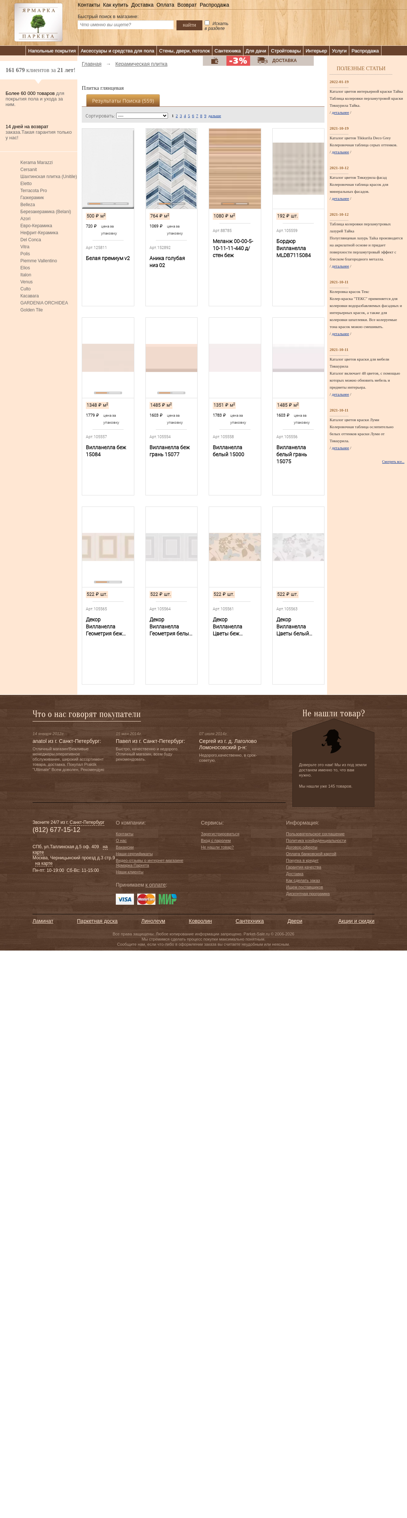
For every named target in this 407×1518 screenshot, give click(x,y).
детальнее (340, 112)
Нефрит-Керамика (39, 232)
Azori (25, 218)
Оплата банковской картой (311, 854)
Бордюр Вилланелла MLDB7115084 (293, 248)
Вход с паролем (216, 840)
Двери (294, 921)
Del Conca (30, 239)
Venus (26, 281)
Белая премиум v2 (108, 258)
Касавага (29, 296)
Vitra (24, 246)
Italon (25, 274)
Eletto (26, 183)
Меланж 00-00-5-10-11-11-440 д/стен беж (233, 248)
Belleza (27, 204)
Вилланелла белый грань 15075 (291, 454)
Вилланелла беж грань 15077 (169, 450)
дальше (214, 115)
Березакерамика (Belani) (45, 211)
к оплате (155, 885)
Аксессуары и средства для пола (117, 51)
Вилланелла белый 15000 (228, 450)
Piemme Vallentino (38, 260)
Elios (25, 267)
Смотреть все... (393, 462)
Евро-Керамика (36, 225)
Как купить (115, 5)
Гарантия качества (303, 867)
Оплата (165, 5)
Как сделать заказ (303, 880)
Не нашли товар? (217, 847)
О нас (121, 840)
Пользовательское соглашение (315, 834)
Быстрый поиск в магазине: (108, 16)
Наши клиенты (130, 872)
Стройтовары (286, 51)
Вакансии (125, 847)
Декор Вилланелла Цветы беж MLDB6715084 (230, 627)
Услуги (339, 51)
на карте (44, 863)
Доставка (142, 5)
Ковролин (200, 921)
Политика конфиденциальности (316, 840)
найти (189, 25)
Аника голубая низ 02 (167, 261)
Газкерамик (32, 197)
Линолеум (153, 921)
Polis (25, 253)
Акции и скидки (356, 921)
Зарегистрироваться (220, 834)
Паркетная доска (97, 921)
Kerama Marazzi (36, 162)
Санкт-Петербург (87, 822)
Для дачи (256, 51)
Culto (25, 288)
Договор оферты (301, 847)
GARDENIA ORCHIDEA (44, 303)
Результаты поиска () (123, 100)
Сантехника (228, 51)
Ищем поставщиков (304, 887)
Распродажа (214, 5)
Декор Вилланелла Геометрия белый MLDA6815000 (170, 627)
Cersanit (28, 169)
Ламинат (43, 921)
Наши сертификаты (134, 854)
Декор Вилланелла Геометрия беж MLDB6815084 (104, 627)
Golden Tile (31, 310)
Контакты (89, 5)
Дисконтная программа (308, 893)
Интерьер (316, 51)
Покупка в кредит (302, 860)
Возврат (187, 5)
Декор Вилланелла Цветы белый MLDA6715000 (293, 627)
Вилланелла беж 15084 (106, 450)
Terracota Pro (33, 190)
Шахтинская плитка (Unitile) (48, 176)
